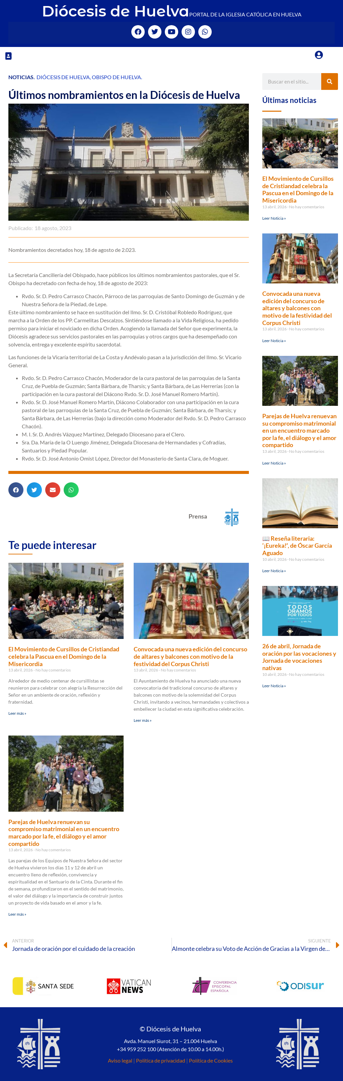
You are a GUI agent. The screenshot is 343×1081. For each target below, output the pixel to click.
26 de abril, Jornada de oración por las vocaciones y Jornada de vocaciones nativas (299, 656)
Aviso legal (120, 1060)
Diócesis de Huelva (115, 11)
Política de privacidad (160, 1060)
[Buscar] (329, 81)
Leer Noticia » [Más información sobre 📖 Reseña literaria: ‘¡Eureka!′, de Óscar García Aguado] (274, 570)
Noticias (20, 77)
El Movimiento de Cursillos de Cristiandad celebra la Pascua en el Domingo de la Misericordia (63, 656)
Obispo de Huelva (116, 77)
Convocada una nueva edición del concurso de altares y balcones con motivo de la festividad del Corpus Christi (190, 656)
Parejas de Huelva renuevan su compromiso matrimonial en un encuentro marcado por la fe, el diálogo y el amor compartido (63, 832)
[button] (8, 55)
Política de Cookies (211, 1060)
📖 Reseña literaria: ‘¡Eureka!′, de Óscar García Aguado (297, 545)
